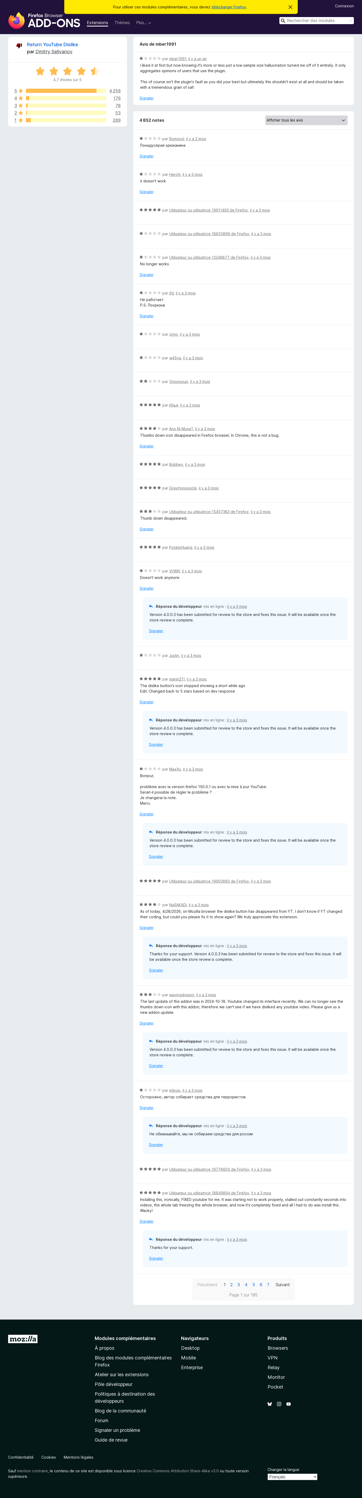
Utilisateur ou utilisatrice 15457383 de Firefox (209, 511)
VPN (273, 1357)
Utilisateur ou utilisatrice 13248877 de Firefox (209, 257)
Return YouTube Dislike (52, 44)
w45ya (175, 358)
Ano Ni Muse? (181, 428)
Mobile (188, 1357)
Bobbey (176, 464)
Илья (173, 405)
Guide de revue (111, 1440)
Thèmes (122, 22)
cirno (173, 334)
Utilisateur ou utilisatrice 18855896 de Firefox (209, 233)
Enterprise (192, 1367)
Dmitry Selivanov (53, 51)
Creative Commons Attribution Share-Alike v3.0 (178, 1471)
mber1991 (177, 58)
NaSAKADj (178, 905)
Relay (274, 1367)
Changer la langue (283, 1469)
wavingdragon (181, 995)
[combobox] (316, 20)
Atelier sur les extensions (122, 1374)
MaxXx (175, 769)
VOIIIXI (174, 571)
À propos (104, 1348)
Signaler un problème (117, 1430)
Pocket (275, 1387)
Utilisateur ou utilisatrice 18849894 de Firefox (209, 1193)
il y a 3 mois (196, 138)
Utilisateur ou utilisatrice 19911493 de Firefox (208, 210)
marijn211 (177, 679)
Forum (101, 1420)
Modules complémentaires (125, 1338)
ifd (171, 293)
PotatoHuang (180, 547)
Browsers (278, 1348)
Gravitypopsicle (183, 488)
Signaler (147, 98)
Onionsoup (178, 381)
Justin (174, 655)
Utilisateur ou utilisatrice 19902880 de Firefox (209, 881)
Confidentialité (21, 1457)
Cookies (48, 1457)
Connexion (344, 6)
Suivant (283, 1284)
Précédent (207, 1284)
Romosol (176, 138)
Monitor (276, 1377)
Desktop (190, 1348)
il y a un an (197, 58)
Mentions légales (78, 1457)
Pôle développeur (113, 1384)
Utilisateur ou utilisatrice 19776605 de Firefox (209, 1169)
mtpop (174, 1090)
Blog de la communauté (120, 1410)
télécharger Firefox (228, 7)
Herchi (174, 174)
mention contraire (32, 1471)
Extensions (97, 22)
